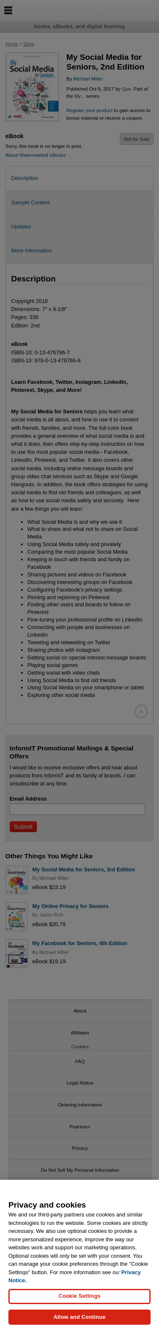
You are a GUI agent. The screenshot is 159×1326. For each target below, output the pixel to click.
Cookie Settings (79, 1300)
